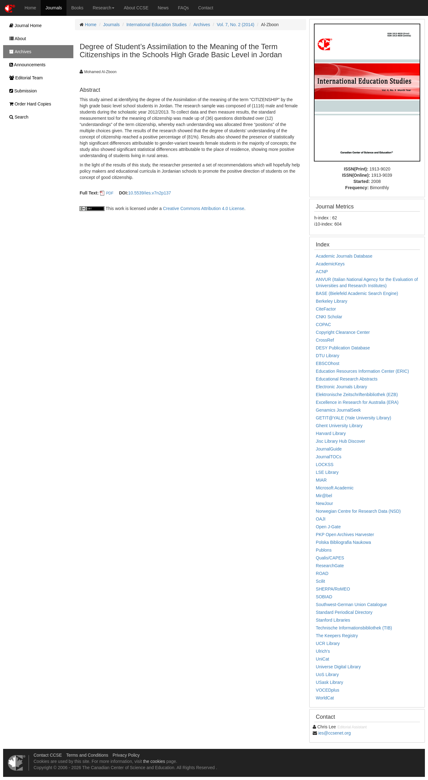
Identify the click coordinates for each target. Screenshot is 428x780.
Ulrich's (323, 651)
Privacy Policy (126, 755)
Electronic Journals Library (341, 386)
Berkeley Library (331, 301)
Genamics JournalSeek (338, 410)
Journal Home (24, 25)
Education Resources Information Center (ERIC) (362, 371)
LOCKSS (325, 464)
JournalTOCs (328, 456)
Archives (201, 24)
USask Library (329, 682)
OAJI (320, 518)
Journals (53, 7)
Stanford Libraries (333, 620)
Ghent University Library (339, 425)
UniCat (322, 658)
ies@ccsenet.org (334, 733)
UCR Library (328, 643)
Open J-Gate (328, 526)
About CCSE (136, 7)
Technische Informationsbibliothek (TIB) (354, 627)
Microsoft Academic (334, 487)
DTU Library (327, 355)
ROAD (322, 573)
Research (103, 7)
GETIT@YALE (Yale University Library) (353, 417)
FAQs (183, 7)
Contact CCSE (48, 755)
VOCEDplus (327, 690)
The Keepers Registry (337, 635)
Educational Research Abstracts (346, 378)
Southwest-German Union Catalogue (351, 604)
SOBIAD (324, 596)
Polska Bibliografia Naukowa (343, 542)
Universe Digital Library (338, 666)
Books (77, 7)
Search (17, 116)
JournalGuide (329, 448)
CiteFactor (326, 308)
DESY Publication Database (343, 347)
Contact (205, 7)
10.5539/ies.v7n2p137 (149, 192)
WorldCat (325, 697)
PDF (109, 193)
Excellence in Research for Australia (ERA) (357, 402)
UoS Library (327, 674)
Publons (324, 550)
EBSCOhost (327, 363)
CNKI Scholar (329, 316)
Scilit (320, 581)
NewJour (324, 503)
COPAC (323, 324)
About (16, 38)
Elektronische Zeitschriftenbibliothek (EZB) (357, 394)
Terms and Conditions (87, 755)
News (163, 7)
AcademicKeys (330, 263)
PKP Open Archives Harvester (345, 534)
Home (30, 7)
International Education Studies (157, 24)
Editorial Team (24, 77)
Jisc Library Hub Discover (340, 441)
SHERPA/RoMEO (333, 588)
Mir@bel (324, 495)
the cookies (154, 761)
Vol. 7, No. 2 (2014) (236, 24)
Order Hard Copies (28, 103)
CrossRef (325, 340)
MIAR (321, 480)
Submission (21, 90)
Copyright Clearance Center (343, 332)
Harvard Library (331, 433)
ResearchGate (330, 565)
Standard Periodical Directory (344, 612)
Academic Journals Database (344, 256)
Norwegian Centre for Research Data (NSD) (358, 511)
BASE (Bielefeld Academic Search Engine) (357, 293)
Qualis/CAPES (330, 557)
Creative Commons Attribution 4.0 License (203, 208)
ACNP (322, 271)
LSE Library (327, 472)
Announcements (25, 64)
